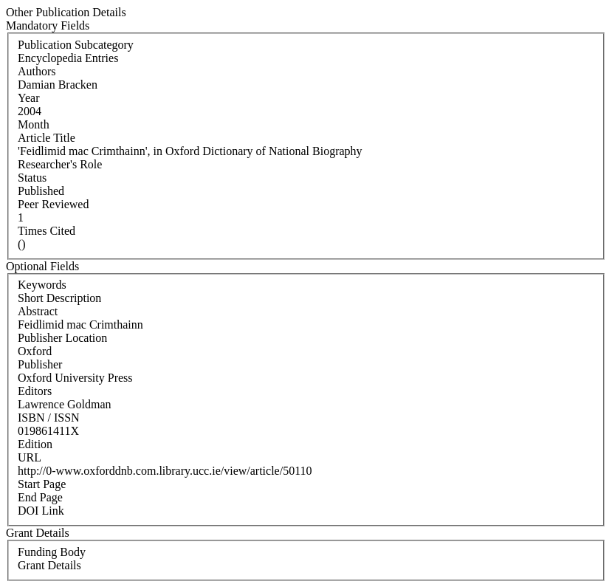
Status (32, 177)
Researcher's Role (60, 164)
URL (29, 457)
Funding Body (52, 552)
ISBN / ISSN (49, 417)
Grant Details (49, 565)
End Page (40, 497)
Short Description (59, 298)
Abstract (38, 311)
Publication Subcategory (76, 44)
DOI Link (41, 510)
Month (33, 124)
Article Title (46, 137)
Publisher (40, 364)
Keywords (42, 284)
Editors (35, 391)
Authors (37, 71)
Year (28, 98)
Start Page (42, 484)
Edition (35, 444)
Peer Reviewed (53, 204)
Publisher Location (62, 338)
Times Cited (46, 230)
